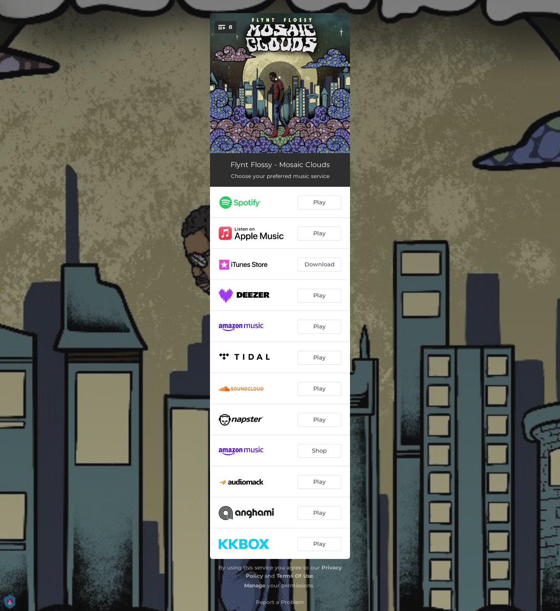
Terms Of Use (294, 576)
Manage (255, 585)
